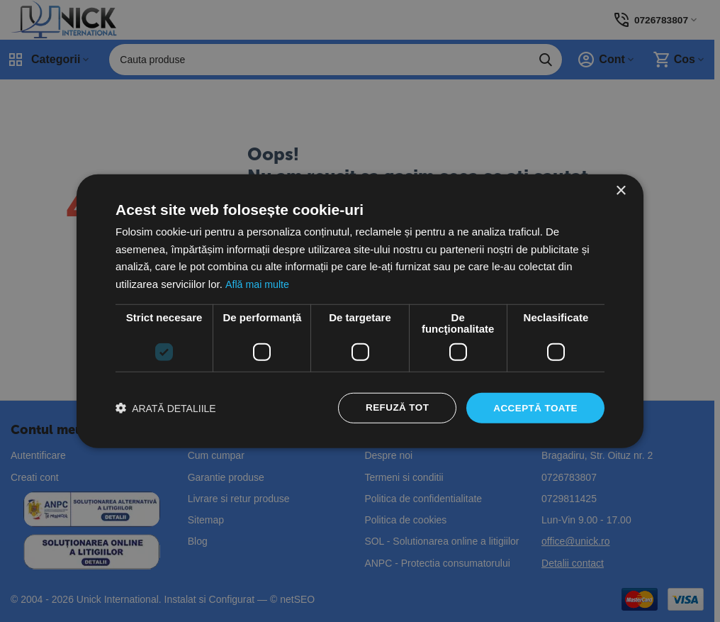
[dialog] (360, 311)
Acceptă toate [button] (534, 407)
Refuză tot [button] (393, 407)
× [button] (620, 189)
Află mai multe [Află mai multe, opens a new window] (258, 283)
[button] (166, 408)
